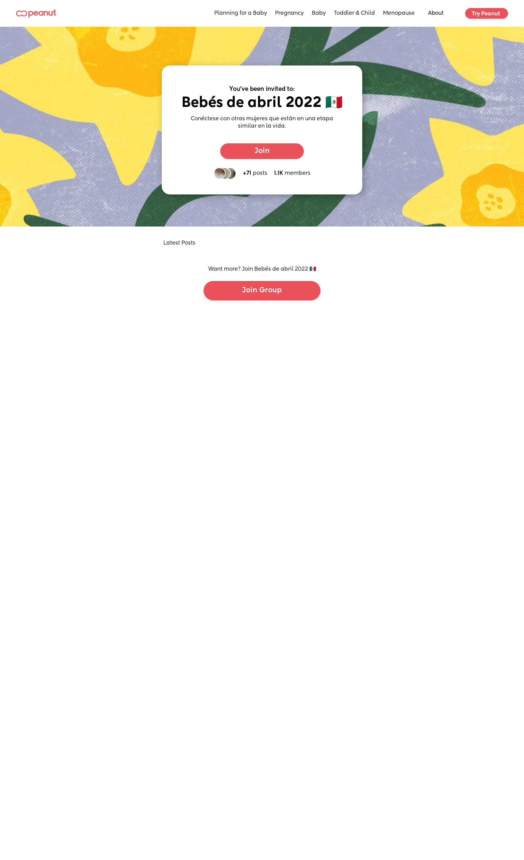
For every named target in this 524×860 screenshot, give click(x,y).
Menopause (399, 13)
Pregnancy (289, 13)
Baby (319, 13)
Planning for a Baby (240, 13)
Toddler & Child (354, 13)
